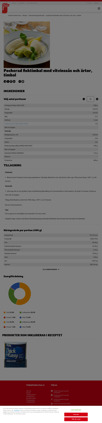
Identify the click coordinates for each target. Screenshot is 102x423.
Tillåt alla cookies (76, 419)
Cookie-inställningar (76, 409)
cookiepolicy (17, 410)
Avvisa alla (76, 414)
